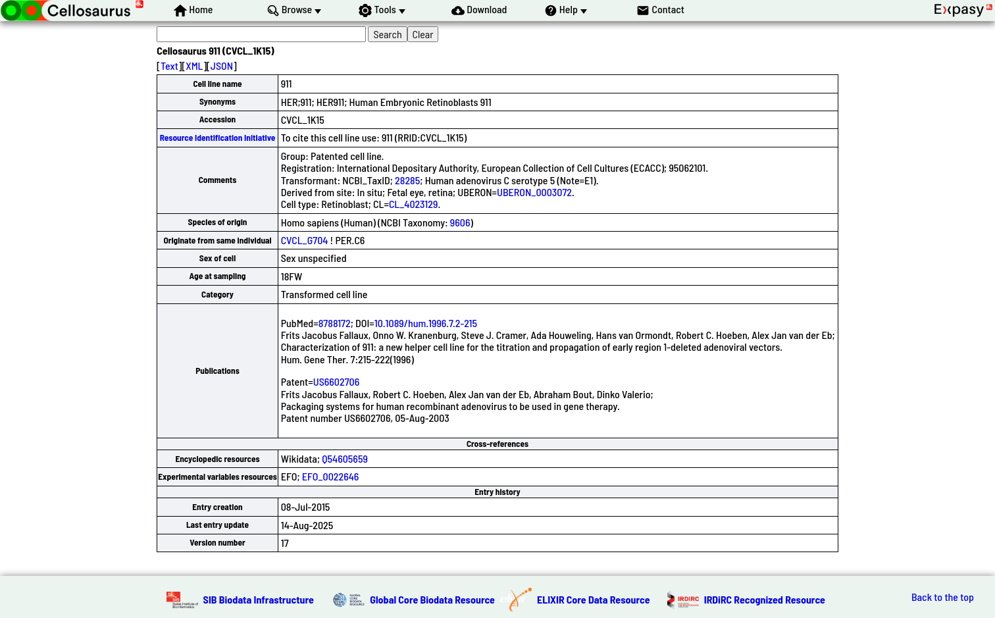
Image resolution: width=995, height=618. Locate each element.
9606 (460, 222)
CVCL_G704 (304, 240)
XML (194, 65)
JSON (222, 65)
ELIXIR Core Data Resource (593, 599)
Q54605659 (345, 458)
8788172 (335, 323)
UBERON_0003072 (534, 192)
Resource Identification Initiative (218, 137)
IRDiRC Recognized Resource (764, 599)
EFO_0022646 (330, 476)
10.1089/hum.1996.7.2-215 (425, 323)
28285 (407, 180)
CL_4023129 (413, 203)
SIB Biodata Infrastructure (258, 599)
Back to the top (942, 597)
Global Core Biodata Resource (432, 599)
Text (169, 65)
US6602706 (336, 381)
